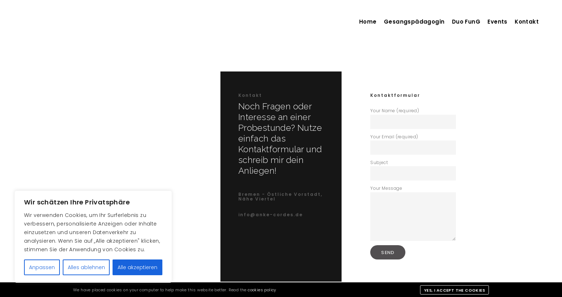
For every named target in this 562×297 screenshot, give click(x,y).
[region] (93, 236)
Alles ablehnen (86, 267)
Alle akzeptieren (137, 267)
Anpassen (42, 267)
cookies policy (262, 290)
